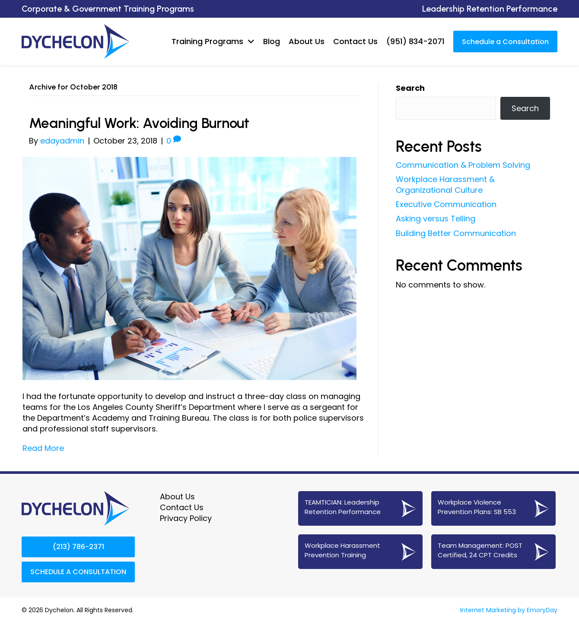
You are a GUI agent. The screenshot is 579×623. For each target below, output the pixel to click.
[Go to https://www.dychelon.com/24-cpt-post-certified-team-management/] (493, 551)
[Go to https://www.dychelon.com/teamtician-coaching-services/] (360, 508)
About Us (177, 496)
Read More (43, 448)
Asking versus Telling (435, 218)
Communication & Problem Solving (463, 164)
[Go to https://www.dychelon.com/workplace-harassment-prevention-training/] (360, 551)
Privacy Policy (186, 517)
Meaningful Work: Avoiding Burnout (148, 122)
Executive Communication (446, 204)
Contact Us (182, 507)
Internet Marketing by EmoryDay (508, 609)
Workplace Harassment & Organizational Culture (445, 184)
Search (410, 87)
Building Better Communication (456, 232)
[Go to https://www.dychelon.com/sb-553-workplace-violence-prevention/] (493, 508)
